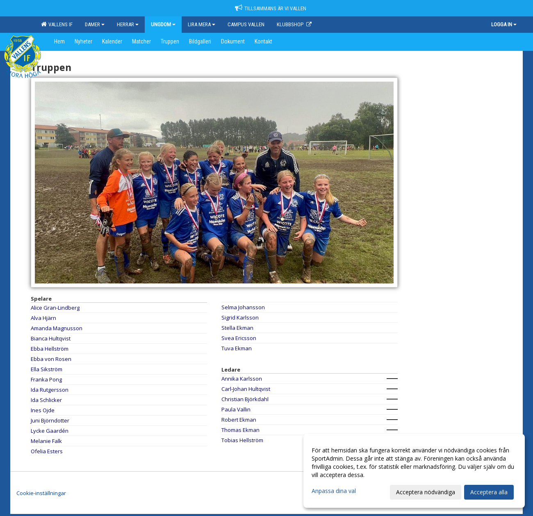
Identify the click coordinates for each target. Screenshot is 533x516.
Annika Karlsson (241, 378)
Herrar (128, 24)
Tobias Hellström (242, 440)
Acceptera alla (489, 492)
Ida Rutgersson (49, 389)
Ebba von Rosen (51, 359)
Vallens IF (57, 24)
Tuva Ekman (236, 348)
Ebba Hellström (49, 348)
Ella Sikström (46, 369)
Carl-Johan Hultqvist (245, 389)
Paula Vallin (236, 409)
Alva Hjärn (43, 318)
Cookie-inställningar (41, 493)
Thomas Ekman (240, 430)
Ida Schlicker (46, 400)
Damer (95, 24)
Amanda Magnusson (56, 328)
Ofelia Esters (47, 451)
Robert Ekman (238, 419)
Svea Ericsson (238, 338)
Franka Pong (46, 379)
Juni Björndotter (50, 420)
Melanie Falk (46, 441)
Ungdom (163, 24)
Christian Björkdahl (245, 399)
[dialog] (414, 471)
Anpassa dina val (334, 491)
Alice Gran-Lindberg (55, 307)
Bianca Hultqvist (51, 338)
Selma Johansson (243, 307)
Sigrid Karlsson (240, 317)
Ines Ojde (43, 410)
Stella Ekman (237, 327)
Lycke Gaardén (49, 430)
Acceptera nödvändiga (425, 492)
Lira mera (201, 24)
